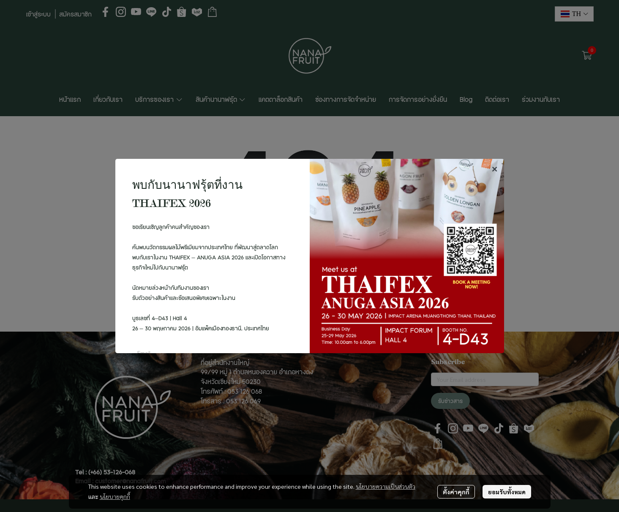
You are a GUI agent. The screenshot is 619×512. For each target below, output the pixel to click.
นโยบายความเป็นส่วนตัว (385, 486)
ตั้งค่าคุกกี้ (456, 492)
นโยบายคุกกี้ (115, 496)
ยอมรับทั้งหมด (507, 492)
